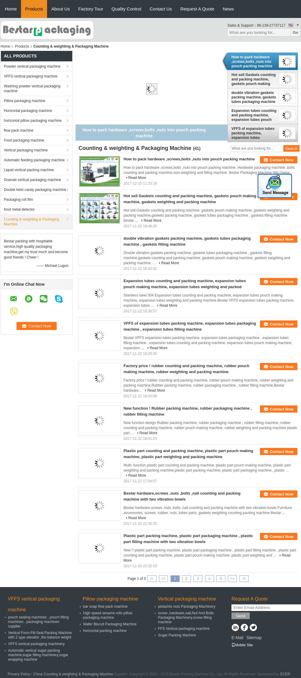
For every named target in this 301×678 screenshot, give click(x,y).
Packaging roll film (18, 199)
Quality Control (126, 8)
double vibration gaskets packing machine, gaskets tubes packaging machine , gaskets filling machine (253, 97)
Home (11, 8)
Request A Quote (197, 8)
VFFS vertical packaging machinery (36, 644)
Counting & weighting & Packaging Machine (31, 221)
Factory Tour (90, 8)
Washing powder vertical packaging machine (32, 88)
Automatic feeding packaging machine (34, 160)
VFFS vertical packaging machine (31, 76)
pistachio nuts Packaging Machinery (186, 606)
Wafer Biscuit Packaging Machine (109, 624)
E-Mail (237, 637)
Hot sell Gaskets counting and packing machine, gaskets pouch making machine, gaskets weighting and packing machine (253, 79)
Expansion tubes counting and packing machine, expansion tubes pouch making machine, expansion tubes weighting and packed (253, 115)
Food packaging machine (24, 140)
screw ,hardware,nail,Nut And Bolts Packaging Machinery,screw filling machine (186, 617)
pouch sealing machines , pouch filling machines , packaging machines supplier (38, 621)
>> (232, 579)
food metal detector (19, 209)
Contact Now (282, 160)
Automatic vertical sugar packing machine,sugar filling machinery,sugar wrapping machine (38, 655)
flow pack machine (19, 130)
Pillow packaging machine (24, 101)
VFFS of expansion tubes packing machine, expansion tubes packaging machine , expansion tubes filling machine (252, 133)
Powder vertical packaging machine (32, 66)
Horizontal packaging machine (28, 111)
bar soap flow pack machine (105, 606)
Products (34, 8)
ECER (285, 674)
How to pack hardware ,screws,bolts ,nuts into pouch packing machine (252, 61)
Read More (137, 178)
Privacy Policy (19, 674)
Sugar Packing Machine (177, 635)
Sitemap (253, 637)
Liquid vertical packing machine (29, 170)
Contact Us (161, 8)
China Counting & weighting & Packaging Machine (73, 674)
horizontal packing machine (105, 631)
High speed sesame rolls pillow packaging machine (108, 615)
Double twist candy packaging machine (35, 190)
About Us (60, 8)
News (228, 8)
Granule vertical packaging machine (32, 180)
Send (240, 616)
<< (163, 579)
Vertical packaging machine (26, 150)
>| (244, 579)
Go (295, 32)
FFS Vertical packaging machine (184, 629)
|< (151, 579)
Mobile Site (242, 645)
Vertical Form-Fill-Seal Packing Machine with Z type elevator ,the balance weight (40, 635)
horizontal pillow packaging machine (32, 120)
